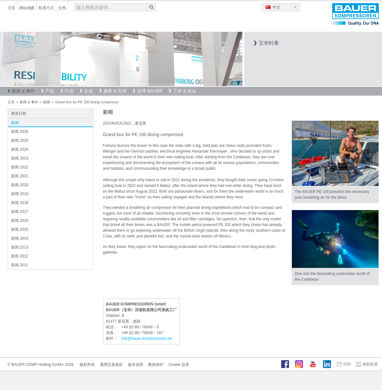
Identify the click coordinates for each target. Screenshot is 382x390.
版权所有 (87, 364)
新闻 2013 (19, 247)
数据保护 (155, 364)
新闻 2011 (19, 265)
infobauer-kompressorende (146, 338)
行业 (69, 90)
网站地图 (27, 8)
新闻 (46, 102)
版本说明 (135, 364)
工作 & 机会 (184, 90)
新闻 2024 (19, 149)
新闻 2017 (19, 211)
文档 (62, 8)
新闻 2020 (19, 185)
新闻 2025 (19, 140)
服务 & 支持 (115, 90)
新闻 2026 (19, 131)
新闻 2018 (19, 203)
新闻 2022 (19, 167)
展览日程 (18, 113)
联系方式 (46, 8)
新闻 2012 (19, 256)
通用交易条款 (111, 364)
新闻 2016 (19, 220)
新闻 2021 (19, 176)
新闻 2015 (19, 229)
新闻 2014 (19, 238)
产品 (49, 90)
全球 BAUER (149, 90)
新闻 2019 (19, 194)
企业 (88, 90)
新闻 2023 (19, 158)
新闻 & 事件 (23, 90)
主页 (11, 8)
